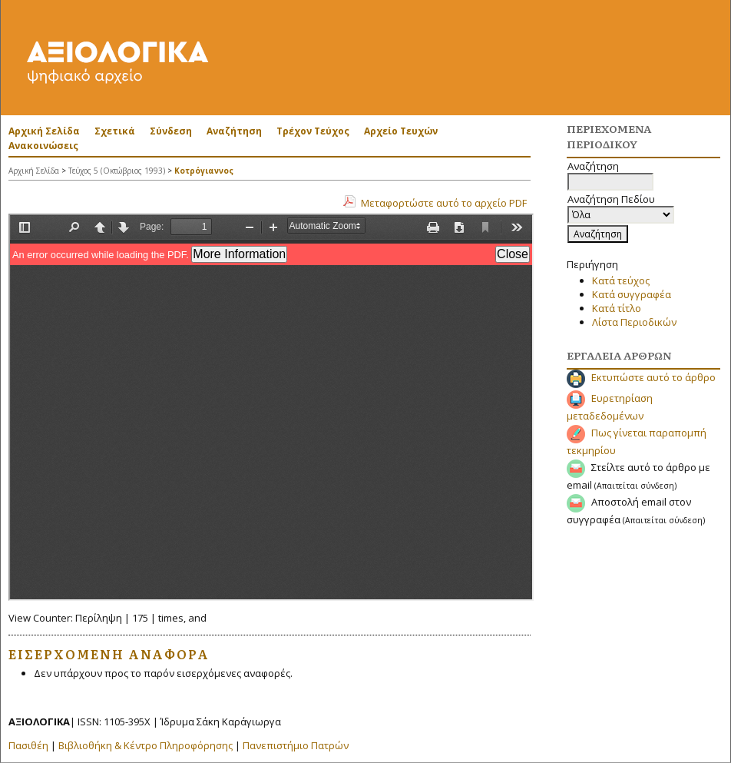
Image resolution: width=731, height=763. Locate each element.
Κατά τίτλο (616, 308)
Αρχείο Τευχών (401, 131)
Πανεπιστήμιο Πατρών (296, 745)
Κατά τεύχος (621, 280)
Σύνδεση (171, 131)
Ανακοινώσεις (43, 145)
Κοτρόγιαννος (203, 170)
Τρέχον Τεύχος (312, 131)
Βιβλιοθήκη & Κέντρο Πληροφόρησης (145, 745)
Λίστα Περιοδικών (634, 322)
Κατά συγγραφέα (631, 294)
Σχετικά (114, 131)
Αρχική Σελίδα (44, 131)
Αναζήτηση (234, 131)
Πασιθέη (28, 745)
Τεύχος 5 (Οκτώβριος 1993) (116, 170)
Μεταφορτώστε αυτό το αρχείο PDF (444, 203)
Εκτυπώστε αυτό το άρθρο (653, 377)
